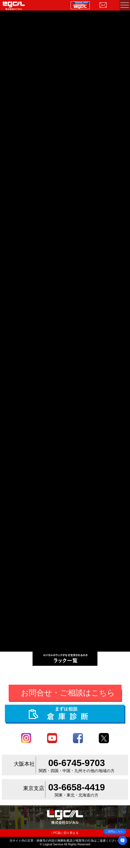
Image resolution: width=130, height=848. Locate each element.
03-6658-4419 (76, 787)
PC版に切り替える (65, 832)
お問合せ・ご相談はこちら (68, 692)
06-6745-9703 (76, 763)
